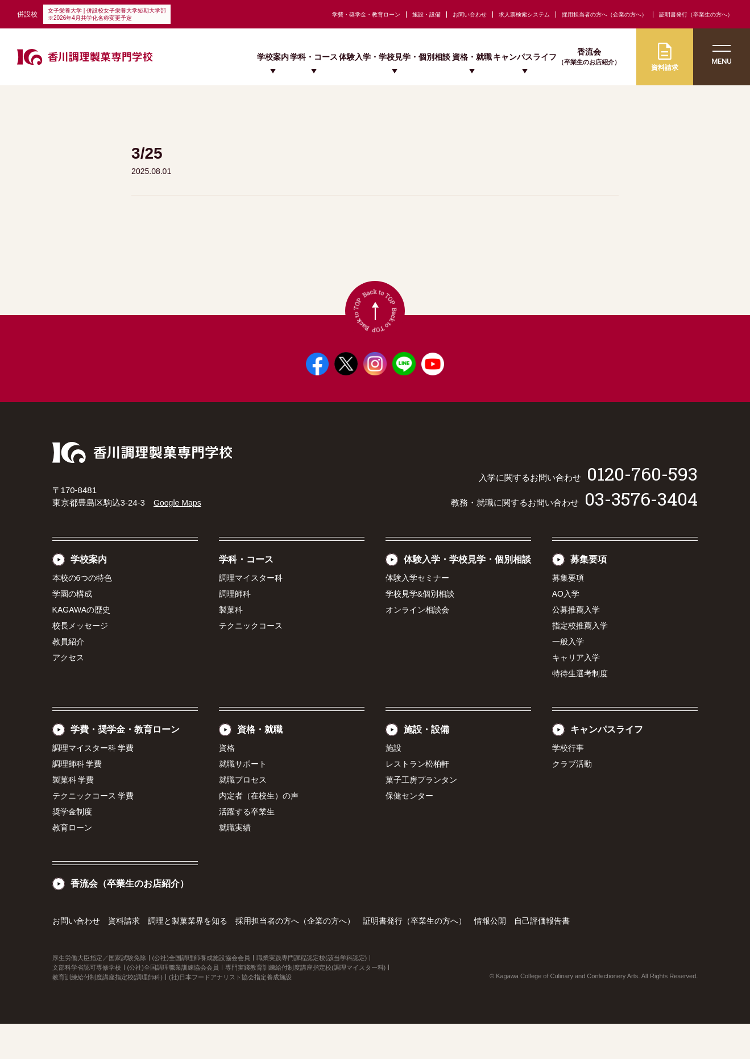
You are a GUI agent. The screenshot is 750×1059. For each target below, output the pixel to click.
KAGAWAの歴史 (81, 645)
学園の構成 (72, 629)
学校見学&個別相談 (420, 629)
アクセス (68, 692)
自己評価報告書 (542, 956)
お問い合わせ (470, 14)
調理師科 (235, 629)
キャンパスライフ (525, 56)
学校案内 (273, 56)
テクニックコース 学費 (93, 830)
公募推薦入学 (576, 645)
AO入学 (565, 629)
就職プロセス (243, 815)
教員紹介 (68, 676)
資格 (227, 783)
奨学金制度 (72, 846)
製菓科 (231, 645)
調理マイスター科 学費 (93, 783)
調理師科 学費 (77, 799)
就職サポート (243, 799)
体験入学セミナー (417, 613)
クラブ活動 (572, 799)
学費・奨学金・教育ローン (366, 14)
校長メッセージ (80, 660)
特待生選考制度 (580, 708)
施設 (393, 783)
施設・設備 (426, 14)
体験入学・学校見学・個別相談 (394, 56)
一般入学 (568, 676)
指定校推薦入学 (580, 660)
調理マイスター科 (251, 613)
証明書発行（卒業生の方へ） (696, 14)
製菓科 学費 (73, 815)
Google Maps (179, 538)
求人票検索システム (524, 14)
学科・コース (314, 56)
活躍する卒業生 (247, 846)
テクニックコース (251, 660)
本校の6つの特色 (82, 613)
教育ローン (72, 862)
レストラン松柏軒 (417, 799)
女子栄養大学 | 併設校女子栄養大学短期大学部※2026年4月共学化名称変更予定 (107, 14)
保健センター (409, 830)
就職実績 (235, 862)
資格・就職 (472, 56)
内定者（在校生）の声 (259, 830)
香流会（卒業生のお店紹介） (130, 919)
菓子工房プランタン (421, 815)
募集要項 (588, 594)
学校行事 (568, 783)
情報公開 (490, 956)
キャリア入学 (576, 692)
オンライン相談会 (417, 645)
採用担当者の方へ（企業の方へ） (604, 14)
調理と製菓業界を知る (187, 956)
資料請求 (124, 956)
